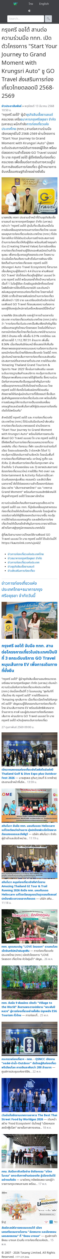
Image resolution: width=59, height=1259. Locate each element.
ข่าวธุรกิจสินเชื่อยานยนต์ (21, 567)
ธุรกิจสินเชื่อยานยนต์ (39, 114)
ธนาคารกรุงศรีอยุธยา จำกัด (38, 119)
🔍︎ (48, 19)
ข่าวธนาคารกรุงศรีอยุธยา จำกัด (25, 558)
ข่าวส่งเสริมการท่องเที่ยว (21, 571)
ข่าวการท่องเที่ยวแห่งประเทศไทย (26, 554)
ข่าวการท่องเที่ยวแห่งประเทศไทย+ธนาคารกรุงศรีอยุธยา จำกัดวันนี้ (22, 589)
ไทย (31, 4)
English (44, 4)
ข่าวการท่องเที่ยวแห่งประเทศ (23, 562)
